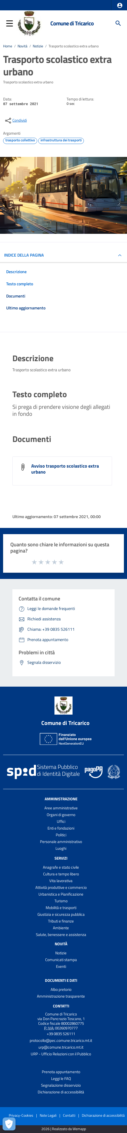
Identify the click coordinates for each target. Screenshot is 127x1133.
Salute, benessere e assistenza (61, 935)
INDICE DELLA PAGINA (24, 255)
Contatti (61, 1006)
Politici (61, 835)
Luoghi (60, 848)
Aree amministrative (61, 808)
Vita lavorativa (61, 881)
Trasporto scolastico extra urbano (74, 46)
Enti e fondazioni (60, 828)
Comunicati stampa (61, 960)
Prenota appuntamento (61, 1072)
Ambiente (61, 928)
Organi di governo (61, 815)
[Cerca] (118, 23)
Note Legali (48, 1115)
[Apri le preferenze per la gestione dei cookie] (9, 1123)
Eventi (61, 966)
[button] (120, 5)
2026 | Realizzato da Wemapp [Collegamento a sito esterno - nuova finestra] (63, 1129)
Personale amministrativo (61, 842)
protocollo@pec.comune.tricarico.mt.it (61, 1040)
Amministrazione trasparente (61, 996)
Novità (22, 46)
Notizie (38, 46)
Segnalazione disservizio (61, 1085)
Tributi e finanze (61, 921)
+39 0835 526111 (61, 1034)
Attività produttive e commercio (61, 887)
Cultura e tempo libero (61, 874)
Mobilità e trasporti (61, 908)
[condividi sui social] (15, 121)
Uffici (61, 821)
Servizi (60, 858)
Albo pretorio (61, 989)
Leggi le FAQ (61, 1078)
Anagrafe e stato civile (61, 867)
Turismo (61, 901)
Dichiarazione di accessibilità (61, 1092)
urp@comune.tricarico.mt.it (60, 1047)
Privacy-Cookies (21, 1115)
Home (7, 46)
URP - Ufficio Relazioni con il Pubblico (61, 1054)
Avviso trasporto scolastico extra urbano (65, 468)
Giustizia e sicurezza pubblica (61, 914)
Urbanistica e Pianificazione (60, 894)
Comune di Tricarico (72, 23)
